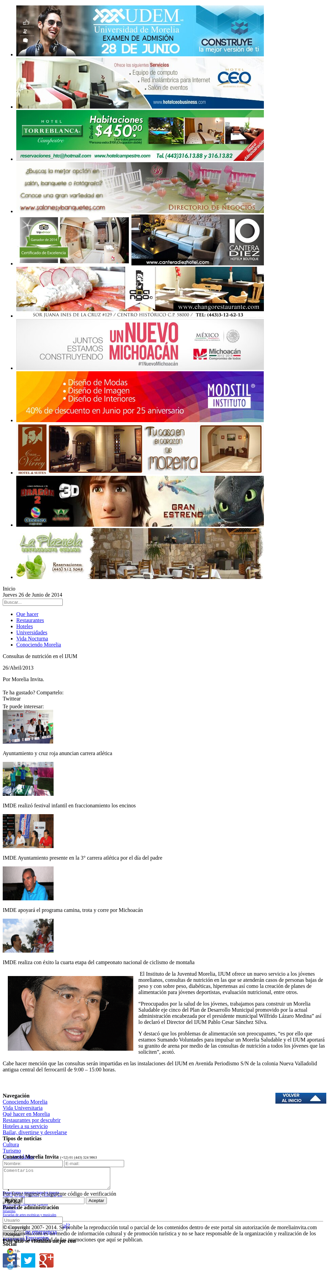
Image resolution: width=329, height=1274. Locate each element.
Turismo (12, 1151)
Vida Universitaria (23, 1108)
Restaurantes (30, 620)
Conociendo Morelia (38, 645)
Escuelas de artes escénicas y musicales (29, 1215)
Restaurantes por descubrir (32, 1120)
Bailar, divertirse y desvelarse (35, 1132)
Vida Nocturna (32, 638)
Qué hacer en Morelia (26, 1114)
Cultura (11, 1144)
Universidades (31, 632)
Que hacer (27, 614)
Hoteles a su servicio (25, 1126)
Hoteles (24, 626)
